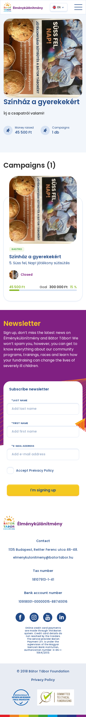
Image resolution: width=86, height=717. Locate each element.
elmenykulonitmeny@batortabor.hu (43, 557)
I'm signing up (43, 490)
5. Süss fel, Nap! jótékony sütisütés (39, 263)
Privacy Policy (43, 680)
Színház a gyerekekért (35, 256)
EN (59, 7)
